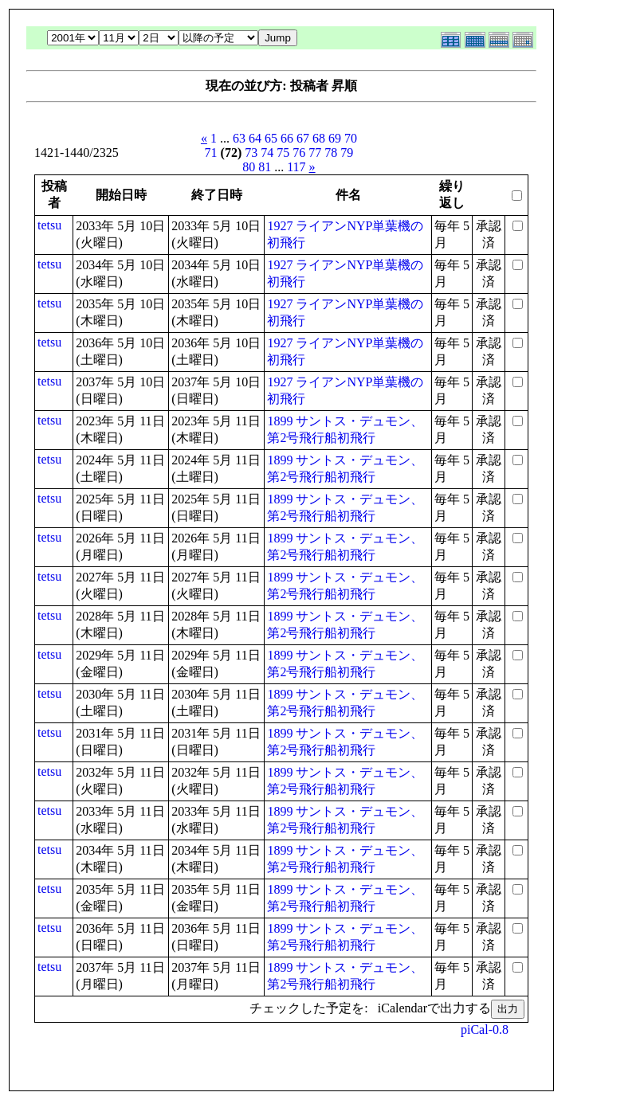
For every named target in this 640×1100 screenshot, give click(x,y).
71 (211, 152)
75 (283, 152)
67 (302, 138)
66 (287, 138)
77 (314, 152)
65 (271, 138)
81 (264, 167)
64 (255, 138)
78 (330, 152)
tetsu (49, 225)
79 (346, 152)
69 (334, 138)
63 (239, 138)
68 (318, 138)
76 (299, 152)
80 (248, 167)
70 (350, 138)
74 (267, 152)
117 (296, 167)
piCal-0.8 (484, 1029)
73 (251, 152)
